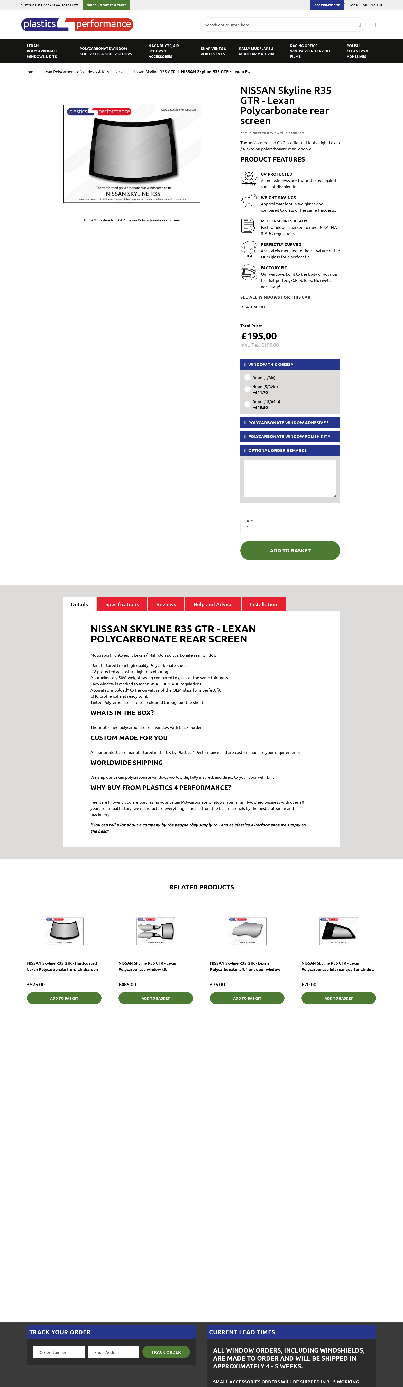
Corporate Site (327, 5)
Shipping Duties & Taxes (106, 5)
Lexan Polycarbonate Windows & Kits (75, 71)
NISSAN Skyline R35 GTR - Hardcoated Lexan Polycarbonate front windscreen (62, 966)
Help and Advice (213, 604)
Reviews (166, 604)
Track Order (166, 1352)
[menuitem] (47, 51)
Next (387, 959)
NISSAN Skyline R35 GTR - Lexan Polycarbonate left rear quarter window (337, 966)
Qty (250, 520)
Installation (263, 604)
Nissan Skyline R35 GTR (154, 71)
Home (30, 71)
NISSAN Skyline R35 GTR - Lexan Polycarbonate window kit (147, 966)
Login (354, 5)
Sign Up (376, 5)
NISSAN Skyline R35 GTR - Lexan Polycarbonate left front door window (245, 966)
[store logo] (80, 24)
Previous (15, 959)
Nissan (121, 71)
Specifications (122, 604)
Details (79, 604)
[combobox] (283, 24)
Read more (253, 306)
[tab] (79, 604)
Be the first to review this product (272, 133)
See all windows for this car (275, 297)
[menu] (201, 51)
